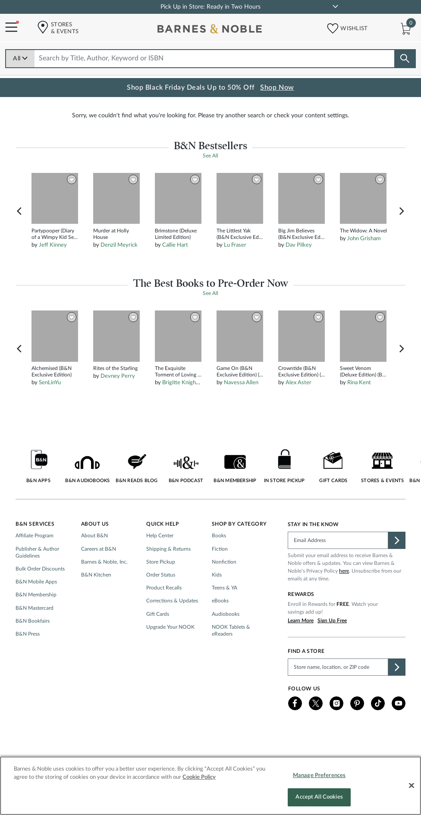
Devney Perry (118, 399)
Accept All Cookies (318, 797)
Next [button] (401, 234)
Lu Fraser (235, 268)
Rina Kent (359, 406)
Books (219, 558)
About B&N (94, 558)
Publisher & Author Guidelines (37, 575)
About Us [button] (95, 547)
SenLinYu (50, 406)
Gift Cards (157, 636)
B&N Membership (36, 618)
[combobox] (215, 58)
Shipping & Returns (168, 571)
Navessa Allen (241, 406)
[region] (210, 785)
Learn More (301, 643)
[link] (335, 6)
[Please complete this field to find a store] (338, 690)
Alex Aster (298, 406)
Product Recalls (164, 611)
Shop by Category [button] (239, 547)
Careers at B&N (98, 571)
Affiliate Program (34, 558)
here (344, 594)
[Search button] (404, 58)
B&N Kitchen (96, 597)
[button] (330, 26)
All (20, 59)
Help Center (159, 558)
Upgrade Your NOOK (170, 649)
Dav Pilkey (299, 268)
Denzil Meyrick (119, 268)
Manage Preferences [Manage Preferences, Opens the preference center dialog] (319, 775)
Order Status (160, 597)
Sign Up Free (332, 643)
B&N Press (28, 656)
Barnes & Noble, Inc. (104, 584)
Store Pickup (160, 584)
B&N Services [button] (35, 547)
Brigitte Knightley (183, 406)
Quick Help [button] (162, 547)
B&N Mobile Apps (36, 605)
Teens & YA (224, 611)
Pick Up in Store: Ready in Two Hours (210, 7)
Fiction (220, 571)
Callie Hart (175, 268)
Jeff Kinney (53, 268)
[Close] (411, 785)
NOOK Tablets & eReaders (231, 653)
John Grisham (364, 261)
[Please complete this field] (338, 563)
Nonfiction (224, 584)
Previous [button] (19, 234)
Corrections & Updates (172, 624)
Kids (217, 597)
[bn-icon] (210, 30)
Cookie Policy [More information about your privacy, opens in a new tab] (199, 777)
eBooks (220, 624)
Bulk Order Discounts (40, 591)
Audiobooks (225, 636)
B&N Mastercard (34, 630)
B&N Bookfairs (33, 643)
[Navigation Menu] (8, 27)
